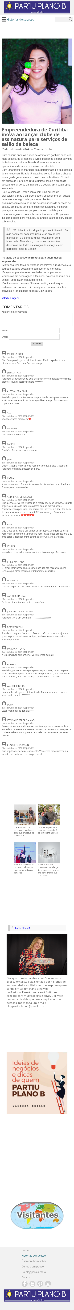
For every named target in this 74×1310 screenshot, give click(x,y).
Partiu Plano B (22, 928)
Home (25, 1250)
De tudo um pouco (32, 1266)
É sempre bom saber (33, 1261)
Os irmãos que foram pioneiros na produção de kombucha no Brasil (48, 830)
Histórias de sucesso (33, 1255)
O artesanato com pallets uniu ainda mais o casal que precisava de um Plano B (25, 831)
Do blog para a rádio (33, 1272)
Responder (28, 357)
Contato (26, 1277)
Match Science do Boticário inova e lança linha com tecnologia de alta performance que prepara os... (48, 870)
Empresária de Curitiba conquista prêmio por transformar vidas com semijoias (24, 868)
